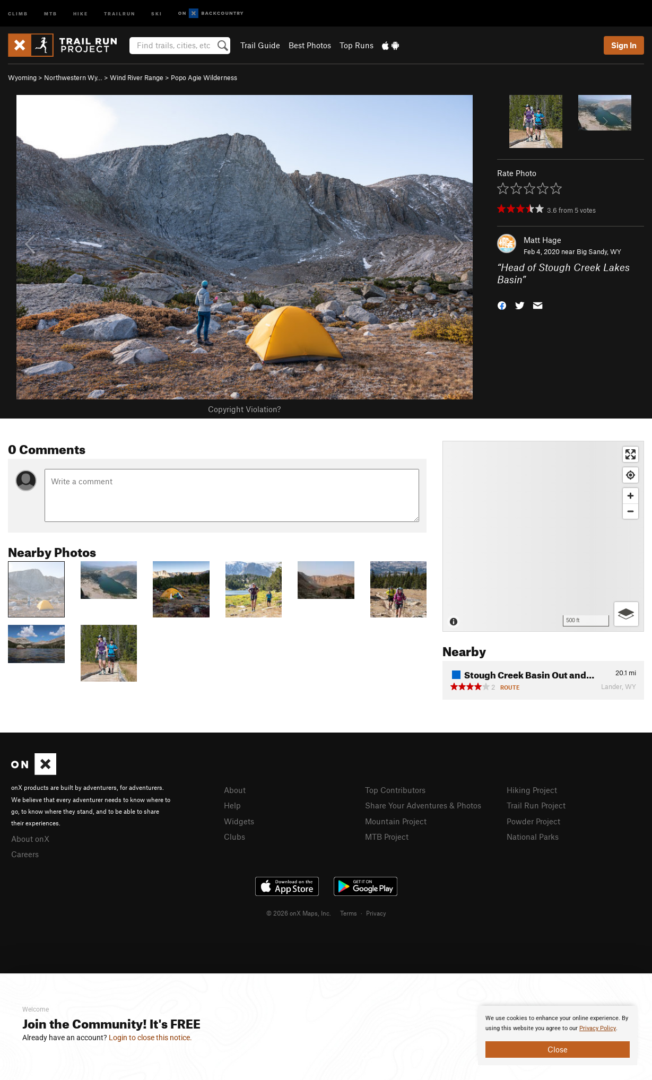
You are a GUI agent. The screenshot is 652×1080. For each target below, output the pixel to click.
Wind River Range (136, 77)
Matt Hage (542, 240)
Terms (348, 913)
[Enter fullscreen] (630, 454)
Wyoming (22, 77)
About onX (30, 838)
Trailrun (119, 13)
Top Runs (356, 45)
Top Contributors (395, 790)
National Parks (533, 836)
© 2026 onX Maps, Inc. (298, 913)
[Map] (543, 536)
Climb (18, 13)
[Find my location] (630, 475)
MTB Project (386, 836)
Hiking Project (532, 790)
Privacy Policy (597, 1028)
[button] (502, 304)
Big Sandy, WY (599, 251)
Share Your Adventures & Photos (423, 805)
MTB (50, 13)
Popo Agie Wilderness (204, 77)
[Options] (626, 614)
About (235, 790)
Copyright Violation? (244, 409)
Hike (80, 13)
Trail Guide (260, 45)
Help (232, 805)
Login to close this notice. (150, 1037)
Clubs (234, 836)
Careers (25, 854)
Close (557, 1049)
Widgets (239, 821)
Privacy (376, 913)
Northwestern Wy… (73, 77)
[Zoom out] (630, 511)
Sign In (624, 45)
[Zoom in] (630, 495)
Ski (156, 13)
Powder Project (533, 821)
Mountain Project (396, 821)
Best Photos (310, 45)
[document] (557, 1035)
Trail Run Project (536, 805)
